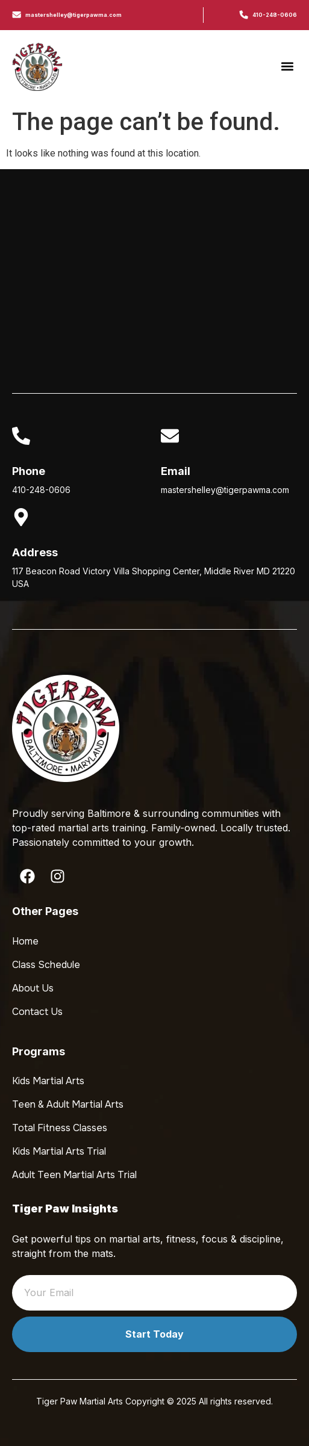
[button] (287, 66)
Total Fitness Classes (59, 1128)
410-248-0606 (274, 14)
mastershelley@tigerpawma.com (73, 14)
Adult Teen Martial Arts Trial (74, 1174)
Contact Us (37, 1011)
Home (25, 941)
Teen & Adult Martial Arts (67, 1104)
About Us (33, 988)
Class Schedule (46, 964)
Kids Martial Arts (48, 1081)
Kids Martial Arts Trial (59, 1151)
